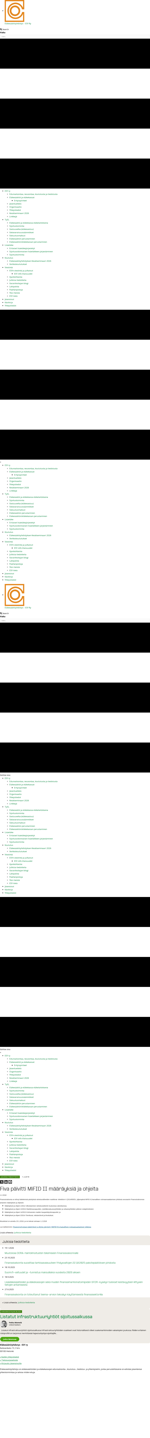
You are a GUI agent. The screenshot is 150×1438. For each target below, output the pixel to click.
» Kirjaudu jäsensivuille (11, 1363)
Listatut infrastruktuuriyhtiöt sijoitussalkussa (46, 1317)
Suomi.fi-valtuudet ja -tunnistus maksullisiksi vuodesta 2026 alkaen (42, 1273)
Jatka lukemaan (9, 1339)
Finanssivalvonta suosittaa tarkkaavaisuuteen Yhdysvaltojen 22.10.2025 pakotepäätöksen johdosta (60, 1263)
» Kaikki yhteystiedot (9, 1357)
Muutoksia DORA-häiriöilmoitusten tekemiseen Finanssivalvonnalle (41, 1253)
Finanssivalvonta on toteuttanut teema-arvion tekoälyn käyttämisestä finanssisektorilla (54, 1295)
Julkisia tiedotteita (22, 1232)
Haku (2, 32)
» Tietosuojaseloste (9, 1360)
